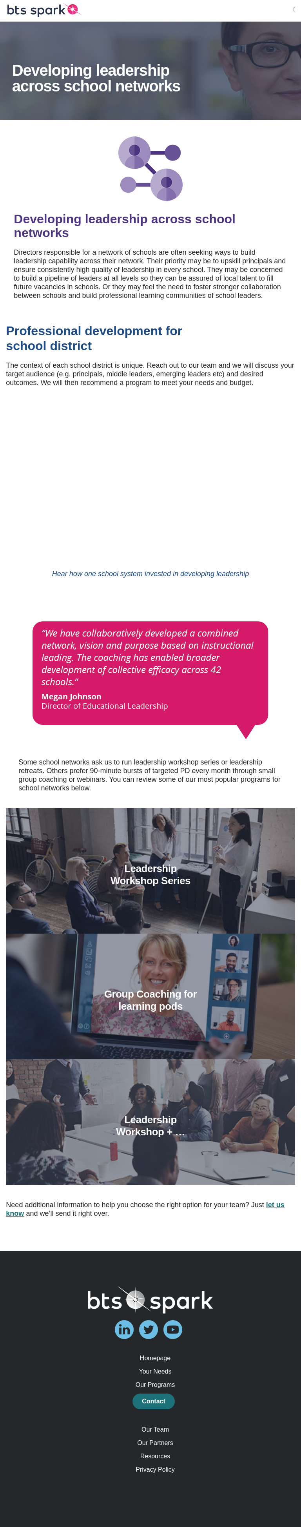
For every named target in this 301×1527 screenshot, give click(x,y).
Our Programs (155, 1384)
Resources (155, 1456)
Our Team (155, 1429)
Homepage (155, 1358)
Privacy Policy (155, 1469)
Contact (153, 1401)
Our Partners (155, 1442)
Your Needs (155, 1371)
